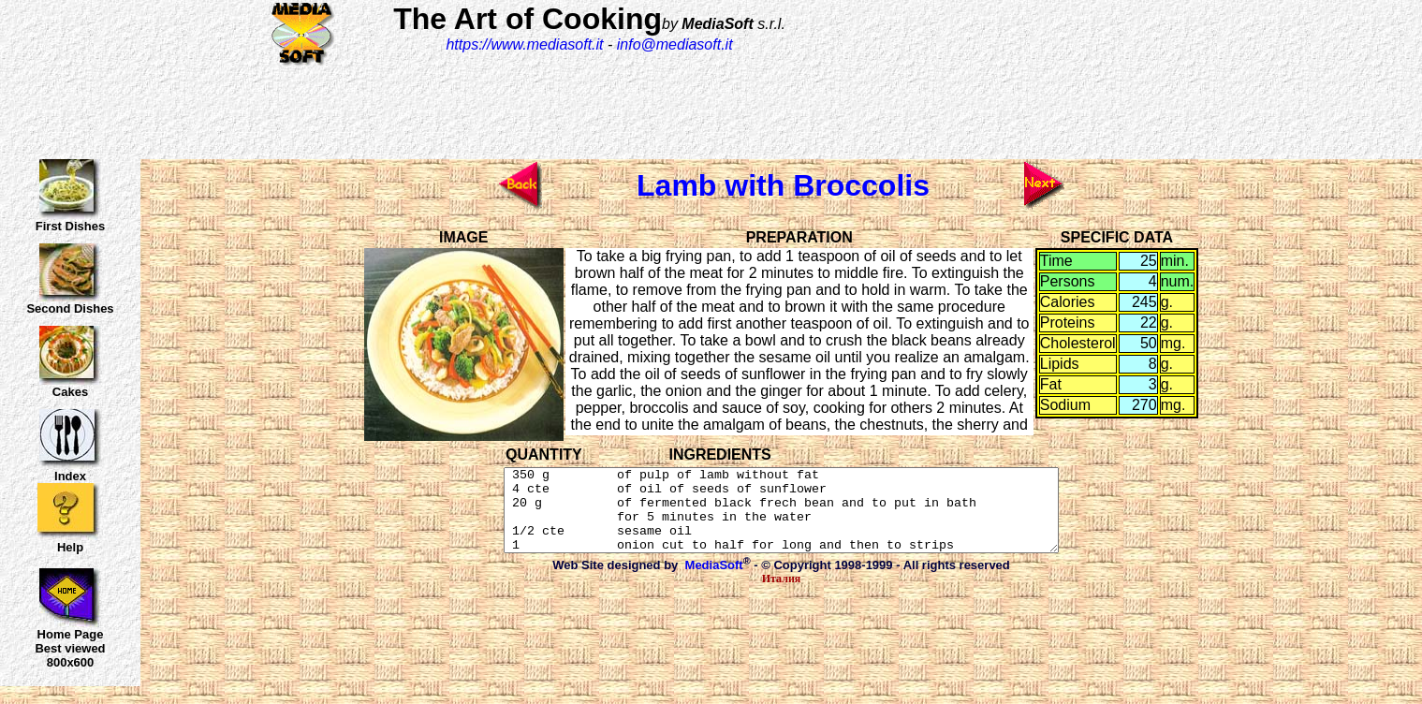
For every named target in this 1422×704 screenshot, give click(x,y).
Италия (781, 595)
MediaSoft (714, 582)
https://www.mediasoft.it (524, 44)
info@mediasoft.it (675, 44)
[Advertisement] (1067, 72)
